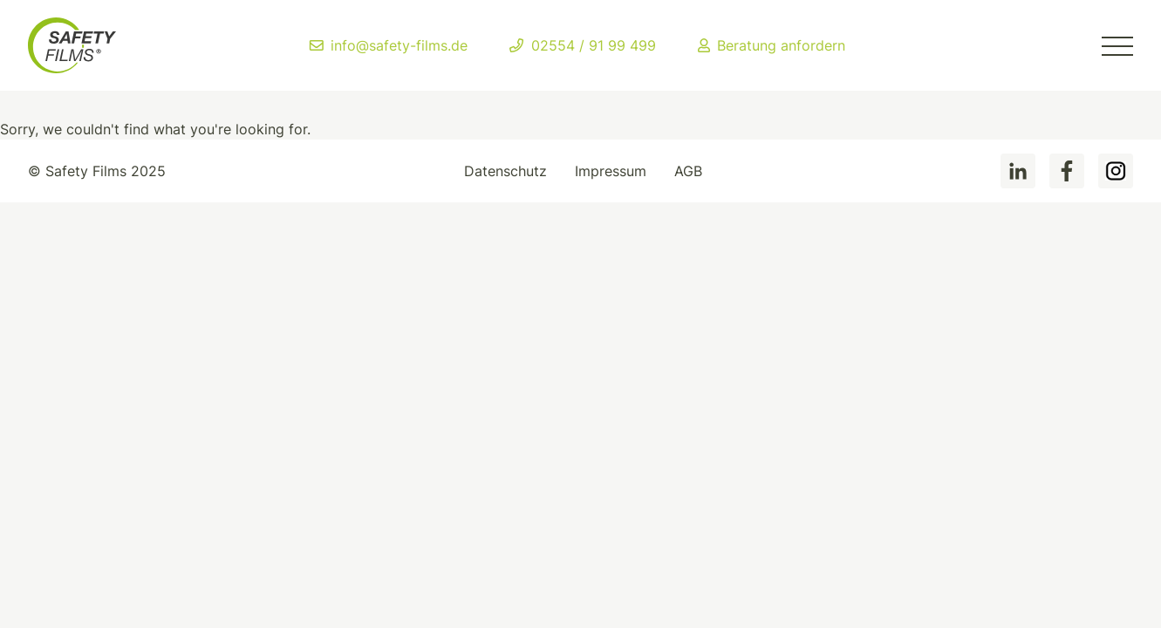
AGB (688, 171)
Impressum (610, 171)
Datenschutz (505, 171)
